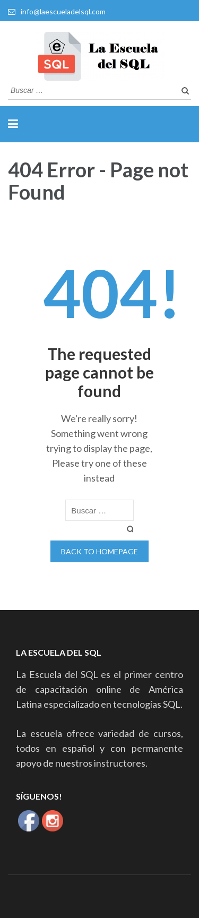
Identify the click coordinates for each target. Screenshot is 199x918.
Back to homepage (99, 551)
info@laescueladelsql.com (63, 11)
